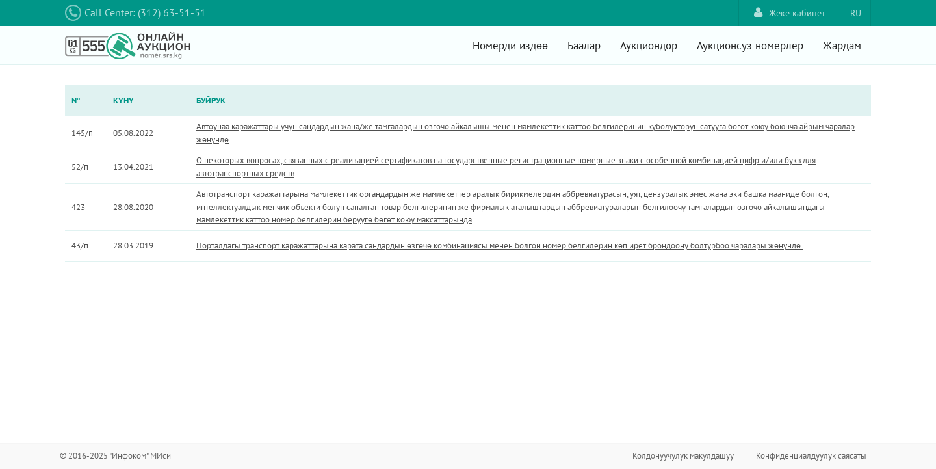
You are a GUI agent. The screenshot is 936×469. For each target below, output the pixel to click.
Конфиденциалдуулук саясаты (811, 455)
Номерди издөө (510, 45)
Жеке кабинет (790, 13)
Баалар (584, 45)
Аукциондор (648, 45)
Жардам (842, 45)
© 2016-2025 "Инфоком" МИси (115, 455)
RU (855, 13)
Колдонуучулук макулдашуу (683, 455)
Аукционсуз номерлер (750, 45)
